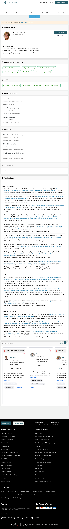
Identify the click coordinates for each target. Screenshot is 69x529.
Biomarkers (61, 384)
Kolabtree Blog (6, 518)
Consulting (27, 85)
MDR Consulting (39, 472)
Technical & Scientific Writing (43, 456)
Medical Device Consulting (9, 475)
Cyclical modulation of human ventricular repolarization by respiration (39, 246)
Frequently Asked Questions (42, 425)
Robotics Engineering (11, 72)
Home (2, 491)
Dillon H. (13, 357)
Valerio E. (65, 357)
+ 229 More (19, 387)
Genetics (37, 446)
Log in (51, 2)
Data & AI (38, 85)
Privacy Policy (5, 497)
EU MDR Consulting (6, 459)
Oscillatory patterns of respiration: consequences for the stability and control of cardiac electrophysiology (32, 262)
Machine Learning (11, 384)
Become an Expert (18, 423)
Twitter (17, 518)
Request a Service (61, 2)
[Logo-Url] (10, 2)
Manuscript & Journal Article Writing (45, 452)
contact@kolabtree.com (57, 425)
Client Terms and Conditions (29, 494)
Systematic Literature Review (43, 481)
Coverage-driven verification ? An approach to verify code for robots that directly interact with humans (32, 289)
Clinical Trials (38, 465)
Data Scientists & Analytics (8, 436)
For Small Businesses (7, 433)
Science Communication (42, 440)
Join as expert (44, 2)
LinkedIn (35, 518)
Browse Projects (50, 491)
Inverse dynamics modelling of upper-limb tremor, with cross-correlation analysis (35, 237)
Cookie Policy (17, 497)
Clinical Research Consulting (9, 452)
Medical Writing (5, 449)
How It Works (25, 491)
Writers (7, 13)
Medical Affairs (39, 468)
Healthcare (4, 478)
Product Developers (48, 13)
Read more (7, 380)
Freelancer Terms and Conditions (51, 494)
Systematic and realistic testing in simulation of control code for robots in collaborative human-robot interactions (32, 278)
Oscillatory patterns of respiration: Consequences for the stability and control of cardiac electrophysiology (32, 322)
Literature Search (6, 468)
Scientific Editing (6, 472)
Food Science (5, 446)
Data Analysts (20, 13)
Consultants (34, 13)
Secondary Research (7, 465)
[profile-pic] (6, 358)
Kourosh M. (40, 354)
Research (16, 85)
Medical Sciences (40, 475)
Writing (6, 85)
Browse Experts (37, 491)
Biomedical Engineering (11, 68)
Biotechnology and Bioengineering (45, 443)
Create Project (60, 32)
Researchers (62, 13)
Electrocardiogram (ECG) (43, 72)
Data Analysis (27, 72)
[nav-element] (61, 342)
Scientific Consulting (7, 440)
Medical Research (6, 481)
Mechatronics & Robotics (47, 68)
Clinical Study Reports (41, 449)
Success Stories (12, 491)
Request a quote (25, 22)
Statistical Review (6, 443)
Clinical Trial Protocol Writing (43, 462)
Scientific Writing (6, 462)
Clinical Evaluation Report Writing (11, 456)
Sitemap (14, 494)
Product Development (52, 85)
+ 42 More (33, 387)
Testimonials (4, 494)
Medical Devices (39, 433)
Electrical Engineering (38, 384)
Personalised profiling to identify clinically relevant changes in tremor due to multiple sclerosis (34, 189)
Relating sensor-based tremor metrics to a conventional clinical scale (34, 315)
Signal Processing (29, 68)
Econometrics (9, 387)
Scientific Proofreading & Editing (44, 436)
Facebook (26, 518)
